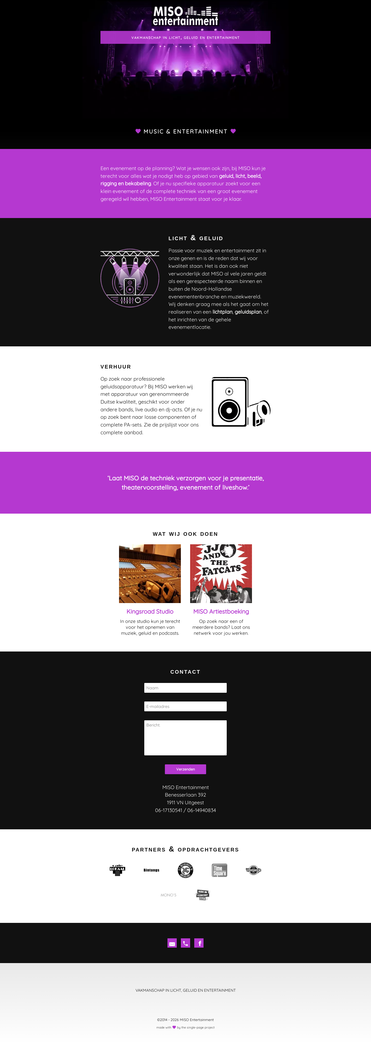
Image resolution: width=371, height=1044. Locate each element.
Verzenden (185, 769)
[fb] (199, 943)
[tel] (185, 943)
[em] (172, 943)
